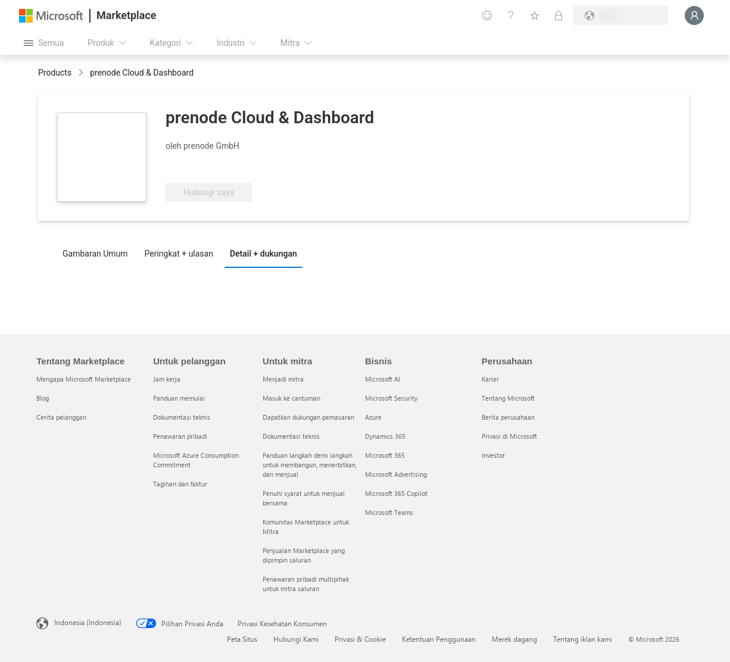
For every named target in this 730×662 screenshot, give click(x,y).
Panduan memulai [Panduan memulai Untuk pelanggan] (179, 398)
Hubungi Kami (296, 639)
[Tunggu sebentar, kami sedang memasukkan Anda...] (694, 15)
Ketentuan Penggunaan (439, 639)
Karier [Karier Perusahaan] (490, 378)
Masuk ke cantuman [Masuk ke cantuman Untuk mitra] (291, 398)
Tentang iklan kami (582, 639)
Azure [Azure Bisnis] (373, 417)
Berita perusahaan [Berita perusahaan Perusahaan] (508, 417)
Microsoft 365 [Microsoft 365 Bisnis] (385, 455)
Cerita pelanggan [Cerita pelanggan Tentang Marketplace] (61, 417)
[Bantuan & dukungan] (510, 15)
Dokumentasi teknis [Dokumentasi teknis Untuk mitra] (291, 436)
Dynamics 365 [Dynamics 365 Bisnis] (385, 436)
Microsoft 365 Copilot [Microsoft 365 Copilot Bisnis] (396, 493)
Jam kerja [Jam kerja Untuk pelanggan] (166, 378)
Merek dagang (514, 639)
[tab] (98, 253)
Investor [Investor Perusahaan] (493, 455)
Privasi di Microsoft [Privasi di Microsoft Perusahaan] (509, 436)
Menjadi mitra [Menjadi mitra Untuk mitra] (283, 378)
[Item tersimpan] (534, 15)
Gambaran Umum (95, 253)
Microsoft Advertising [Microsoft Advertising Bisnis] (396, 474)
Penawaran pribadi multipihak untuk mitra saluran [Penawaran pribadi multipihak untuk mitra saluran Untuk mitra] (306, 583)
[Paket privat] (558, 15)
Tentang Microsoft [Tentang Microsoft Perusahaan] (508, 398)
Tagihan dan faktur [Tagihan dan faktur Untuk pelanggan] (180, 483)
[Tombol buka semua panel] (43, 43)
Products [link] (54, 72)
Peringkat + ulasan (179, 253)
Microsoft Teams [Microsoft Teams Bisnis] (389, 512)
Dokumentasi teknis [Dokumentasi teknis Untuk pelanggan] (181, 417)
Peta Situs (242, 639)
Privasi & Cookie (360, 639)
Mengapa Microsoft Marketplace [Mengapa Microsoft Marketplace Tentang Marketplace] (83, 378)
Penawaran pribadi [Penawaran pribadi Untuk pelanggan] (180, 436)
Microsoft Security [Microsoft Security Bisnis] (391, 398)
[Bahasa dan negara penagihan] (620, 15)
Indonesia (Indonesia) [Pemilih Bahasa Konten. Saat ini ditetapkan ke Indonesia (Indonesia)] (87, 622)
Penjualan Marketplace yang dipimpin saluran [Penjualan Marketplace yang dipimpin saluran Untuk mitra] (304, 555)
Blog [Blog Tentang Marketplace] (42, 398)
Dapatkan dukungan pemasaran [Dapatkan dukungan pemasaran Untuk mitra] (308, 417)
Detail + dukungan (263, 253)
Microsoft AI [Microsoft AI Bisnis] (382, 378)
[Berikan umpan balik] (487, 15)
